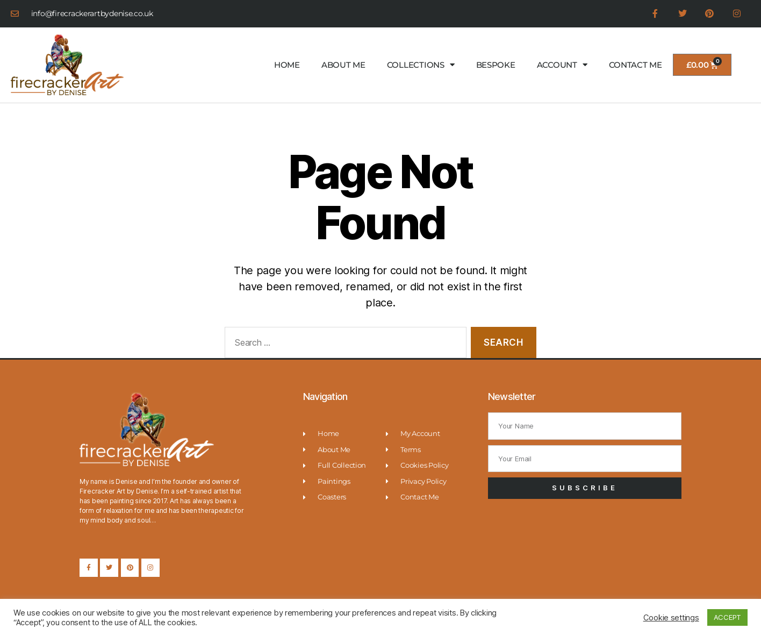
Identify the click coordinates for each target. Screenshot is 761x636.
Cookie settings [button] (671, 618)
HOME (287, 65)
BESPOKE (495, 65)
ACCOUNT (562, 65)
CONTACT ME (635, 65)
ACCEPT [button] (727, 617)
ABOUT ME (343, 65)
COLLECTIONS (421, 65)
